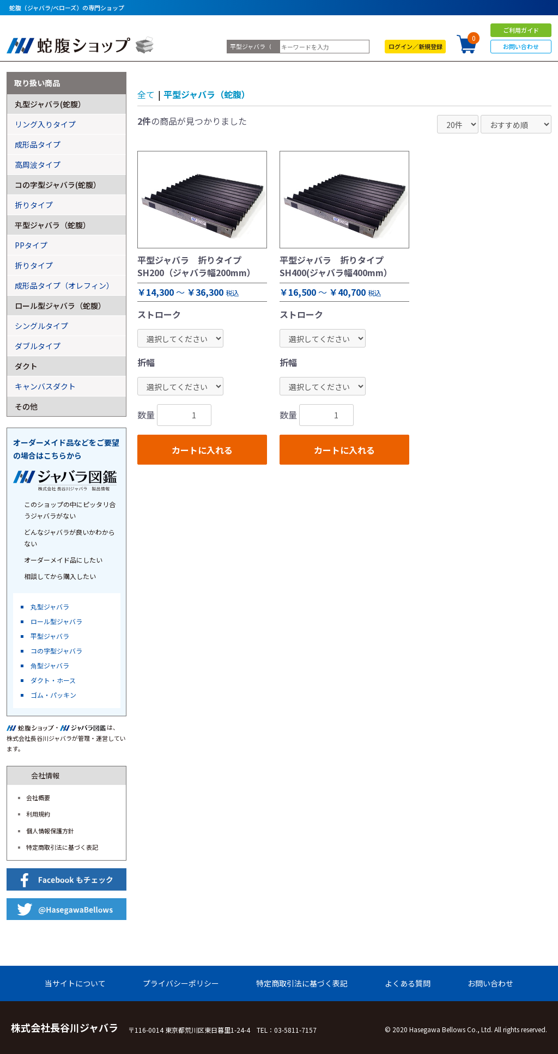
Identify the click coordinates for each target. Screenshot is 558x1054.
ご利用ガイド (521, 30)
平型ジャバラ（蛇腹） (206, 94)
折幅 (146, 362)
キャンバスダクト (45, 386)
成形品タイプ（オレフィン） (64, 285)
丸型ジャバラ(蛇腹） (50, 104)
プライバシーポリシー (181, 983)
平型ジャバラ (50, 636)
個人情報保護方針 (50, 830)
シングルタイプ (41, 325)
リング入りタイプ (45, 124)
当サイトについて (75, 983)
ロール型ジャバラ (56, 621)
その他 (26, 406)
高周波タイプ (37, 164)
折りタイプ (34, 204)
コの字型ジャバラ (56, 650)
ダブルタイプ (37, 345)
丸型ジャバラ (50, 606)
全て (146, 94)
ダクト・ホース (53, 680)
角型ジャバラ (50, 665)
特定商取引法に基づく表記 (62, 847)
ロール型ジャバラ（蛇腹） (60, 305)
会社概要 (38, 797)
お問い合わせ (521, 46)
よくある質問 (407, 983)
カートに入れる (202, 449)
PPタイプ (31, 245)
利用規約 (38, 813)
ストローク (159, 314)
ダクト (26, 366)
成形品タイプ (37, 144)
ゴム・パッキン (53, 694)
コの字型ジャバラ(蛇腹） (58, 184)
